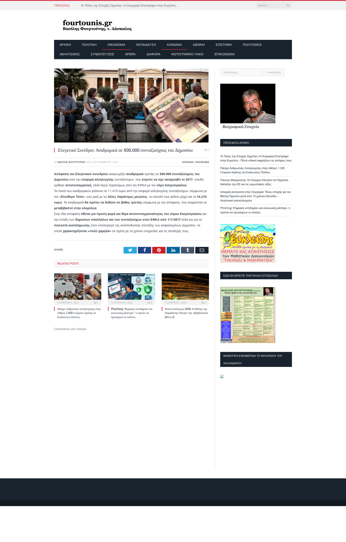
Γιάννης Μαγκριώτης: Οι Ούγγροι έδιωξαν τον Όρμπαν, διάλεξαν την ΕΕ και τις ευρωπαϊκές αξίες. (254, 182)
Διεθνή (199, 45)
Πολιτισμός (252, 45)
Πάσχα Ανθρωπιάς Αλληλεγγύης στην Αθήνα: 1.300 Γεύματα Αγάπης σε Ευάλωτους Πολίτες (79, 313)
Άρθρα (130, 54)
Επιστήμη (224, 45)
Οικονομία (116, 45)
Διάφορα (153, 54)
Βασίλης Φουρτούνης (71, 162)
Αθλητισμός (70, 54)
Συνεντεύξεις (102, 54)
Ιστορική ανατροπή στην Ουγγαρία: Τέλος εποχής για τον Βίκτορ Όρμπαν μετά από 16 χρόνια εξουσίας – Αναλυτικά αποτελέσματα (255, 196)
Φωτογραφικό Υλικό (187, 54)
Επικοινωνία (224, 54)
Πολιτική (89, 45)
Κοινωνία (174, 45)
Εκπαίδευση (146, 45)
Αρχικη (65, 45)
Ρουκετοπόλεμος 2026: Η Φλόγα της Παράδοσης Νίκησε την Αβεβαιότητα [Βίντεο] (186, 313)
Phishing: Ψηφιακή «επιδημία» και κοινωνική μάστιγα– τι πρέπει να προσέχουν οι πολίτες (131, 313)
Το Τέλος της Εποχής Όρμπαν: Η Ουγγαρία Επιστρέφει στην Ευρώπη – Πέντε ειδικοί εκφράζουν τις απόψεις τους (131, 5)
